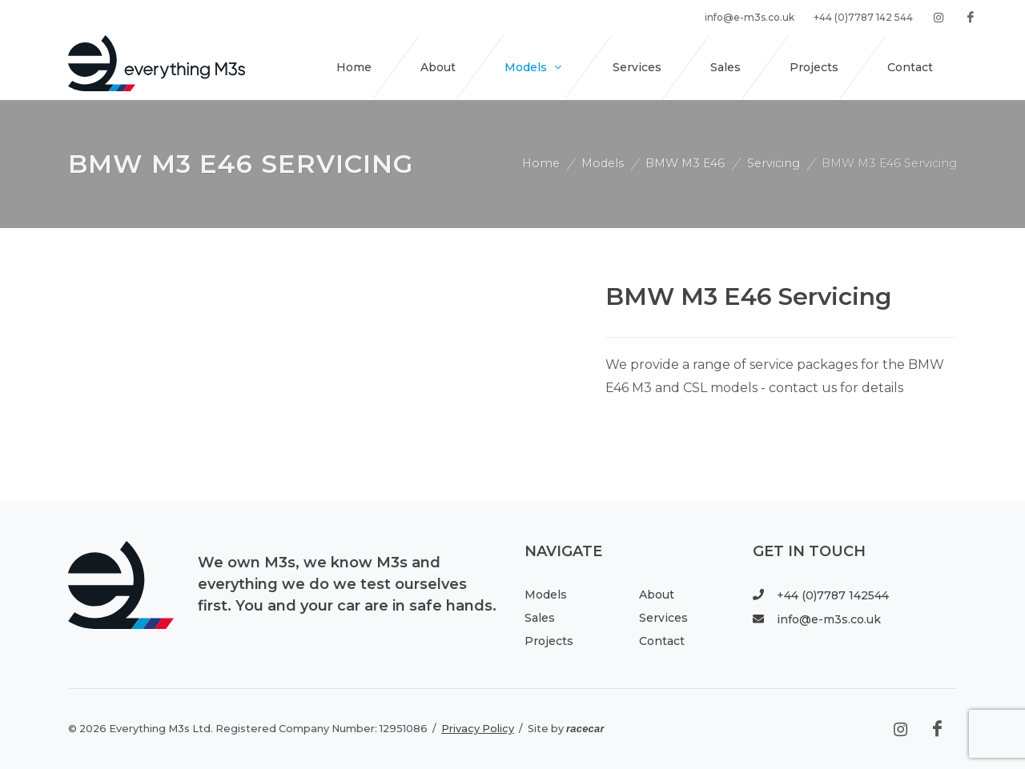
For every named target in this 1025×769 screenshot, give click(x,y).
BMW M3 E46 (685, 163)
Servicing (773, 163)
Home (541, 163)
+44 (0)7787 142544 (821, 595)
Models (602, 163)
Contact (662, 641)
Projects (549, 641)
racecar (585, 729)
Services (663, 618)
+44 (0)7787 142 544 (863, 17)
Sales (540, 618)
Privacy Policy (477, 729)
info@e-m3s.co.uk (817, 619)
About (656, 594)
